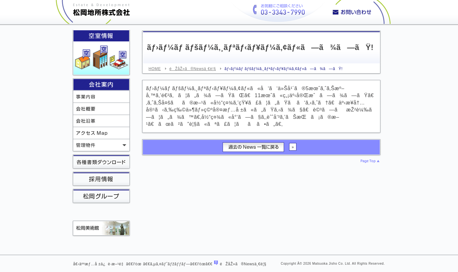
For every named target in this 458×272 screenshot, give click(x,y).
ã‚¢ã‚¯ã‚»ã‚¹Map (101, 133)
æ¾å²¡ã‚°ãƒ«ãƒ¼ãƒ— (101, 196)
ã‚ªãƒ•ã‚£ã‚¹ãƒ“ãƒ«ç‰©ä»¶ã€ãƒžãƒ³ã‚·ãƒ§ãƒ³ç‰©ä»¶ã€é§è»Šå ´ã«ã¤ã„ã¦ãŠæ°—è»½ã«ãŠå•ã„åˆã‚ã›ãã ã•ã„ (360, 12)
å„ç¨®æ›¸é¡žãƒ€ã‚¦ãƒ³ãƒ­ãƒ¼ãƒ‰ (101, 162)
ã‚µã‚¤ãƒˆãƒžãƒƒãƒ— (170, 264)
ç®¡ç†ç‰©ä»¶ (101, 145)
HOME (155, 69)
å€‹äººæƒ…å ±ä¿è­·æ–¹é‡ (99, 264)
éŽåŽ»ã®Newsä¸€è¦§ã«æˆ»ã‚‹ (253, 147)
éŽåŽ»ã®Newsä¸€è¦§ (193, 69)
